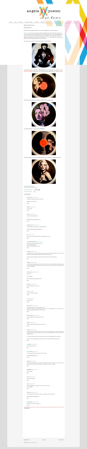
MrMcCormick (29, 197)
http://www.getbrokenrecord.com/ (31, 187)
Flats (15, 22)
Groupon (47, 37)
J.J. (27, 298)
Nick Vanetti (29, 392)
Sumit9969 (29, 344)
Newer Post (27, 439)
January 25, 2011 (34, 392)
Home (11, 22)
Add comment (26, 408)
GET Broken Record (27, 33)
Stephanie (28, 262)
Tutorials (36, 22)
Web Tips (43, 22)
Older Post (61, 439)
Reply (28, 203)
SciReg (28, 322)
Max (27, 234)
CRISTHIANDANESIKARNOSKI (32, 241)
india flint (28, 284)
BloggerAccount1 (30, 225)
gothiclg (28, 361)
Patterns (21, 22)
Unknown (28, 329)
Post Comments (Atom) (33, 442)
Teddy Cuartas (29, 305)
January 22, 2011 (35, 197)
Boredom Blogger (30, 315)
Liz (27, 291)
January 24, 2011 (32, 322)
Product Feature (29, 191)
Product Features (29, 22)
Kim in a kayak (29, 351)
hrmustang (29, 251)
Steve (28, 376)
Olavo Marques (29, 272)
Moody (28, 214)
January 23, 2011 (33, 262)
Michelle (28, 207)
